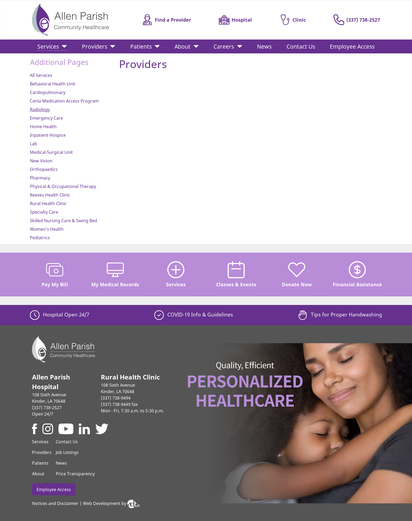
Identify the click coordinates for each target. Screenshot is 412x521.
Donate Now (297, 274)
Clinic (293, 19)
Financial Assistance (357, 274)
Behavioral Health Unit (52, 84)
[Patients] (156, 46)
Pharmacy (40, 178)
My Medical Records (115, 274)
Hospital (235, 19)
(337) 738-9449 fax (119, 404)
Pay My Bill (55, 274)
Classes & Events (236, 274)
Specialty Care (44, 212)
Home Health (43, 127)
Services (48, 46)
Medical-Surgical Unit (51, 152)
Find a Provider (166, 19)
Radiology (40, 109)
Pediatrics (40, 238)
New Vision (41, 161)
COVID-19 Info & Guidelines (193, 314)
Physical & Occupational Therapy (63, 186)
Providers (94, 46)
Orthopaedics (44, 169)
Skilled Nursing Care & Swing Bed (63, 221)
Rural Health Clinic (48, 203)
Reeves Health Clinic (50, 195)
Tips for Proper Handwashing (340, 314)
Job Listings (67, 452)
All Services (41, 75)
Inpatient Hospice (48, 135)
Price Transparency (75, 474)
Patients (141, 46)
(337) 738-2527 (357, 19)
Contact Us (301, 46)
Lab (33, 144)
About (183, 46)
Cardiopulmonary (47, 92)
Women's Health (47, 229)
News (264, 46)
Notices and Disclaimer (55, 504)
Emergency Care (46, 118)
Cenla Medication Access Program (64, 101)
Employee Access (352, 46)
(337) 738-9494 (115, 398)
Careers (223, 46)
